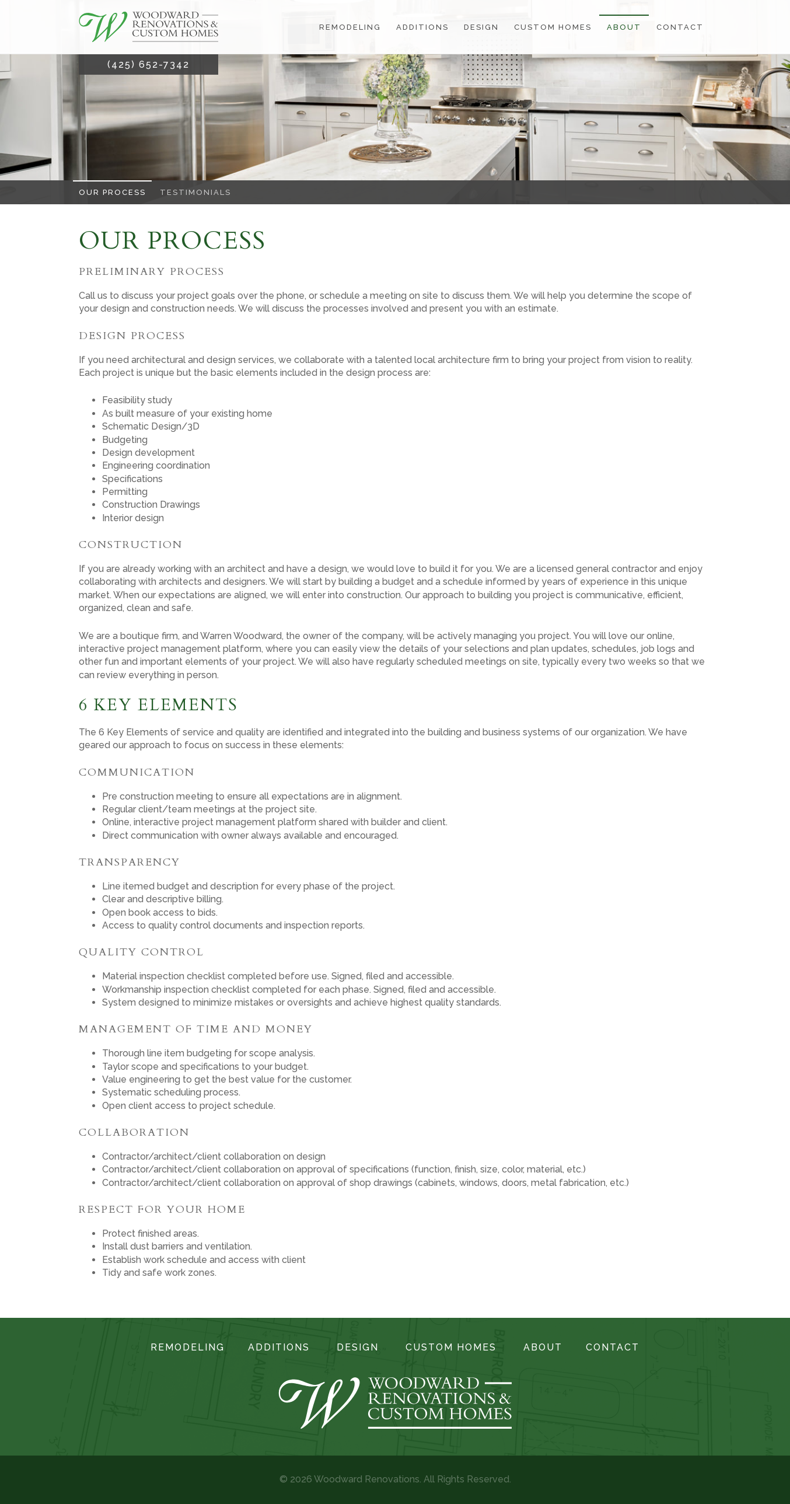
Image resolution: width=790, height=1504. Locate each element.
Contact (680, 27)
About (624, 27)
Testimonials (195, 192)
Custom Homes (553, 27)
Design (481, 27)
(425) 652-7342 (148, 64)
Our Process (112, 192)
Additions (422, 27)
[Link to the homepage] (148, 27)
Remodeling (350, 27)
